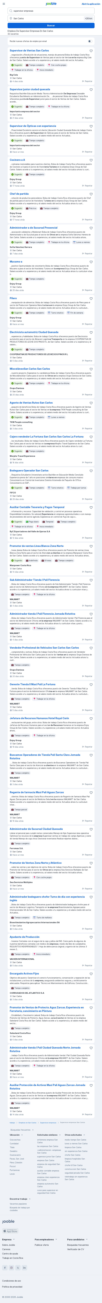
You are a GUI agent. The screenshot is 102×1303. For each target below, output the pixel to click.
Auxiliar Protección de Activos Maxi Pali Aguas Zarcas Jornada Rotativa (47, 1087)
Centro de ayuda (10, 1253)
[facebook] (5, 1267)
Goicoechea (15, 1140)
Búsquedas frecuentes (22, 1130)
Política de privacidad (12, 1286)
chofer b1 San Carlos (74, 1165)
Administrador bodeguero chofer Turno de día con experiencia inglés (47, 898)
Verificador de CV (75, 1249)
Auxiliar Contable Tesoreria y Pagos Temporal (37, 507)
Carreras (6, 1249)
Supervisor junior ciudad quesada (30, 89)
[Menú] (4, 4)
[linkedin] (24, 1267)
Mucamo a (16, 261)
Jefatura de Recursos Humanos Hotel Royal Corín (39, 718)
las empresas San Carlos (47, 1146)
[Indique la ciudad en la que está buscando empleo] (51, 18)
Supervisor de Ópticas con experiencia (33, 126)
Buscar (51, 25)
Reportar (87, 81)
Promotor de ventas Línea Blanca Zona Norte (37, 546)
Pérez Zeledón (16, 1162)
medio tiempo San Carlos (75, 1140)
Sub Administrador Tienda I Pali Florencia (35, 579)
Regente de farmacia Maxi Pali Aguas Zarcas (37, 792)
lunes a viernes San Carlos (76, 1143)
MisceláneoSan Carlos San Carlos (30, 368)
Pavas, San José (17, 1159)
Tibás (12, 1147)
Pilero (13, 298)
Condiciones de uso (11, 1280)
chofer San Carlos (72, 1155)
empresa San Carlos (45, 1160)
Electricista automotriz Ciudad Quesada (34, 332)
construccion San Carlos (75, 1169)
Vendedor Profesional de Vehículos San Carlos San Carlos (44, 647)
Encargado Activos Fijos (24, 973)
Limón (12, 1174)
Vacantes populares (18, 1204)
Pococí (13, 1166)
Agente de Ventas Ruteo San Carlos (31, 402)
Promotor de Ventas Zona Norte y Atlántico (36, 862)
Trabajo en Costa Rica (12, 1258)
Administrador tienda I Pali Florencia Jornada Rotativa (42, 613)
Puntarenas (15, 1170)
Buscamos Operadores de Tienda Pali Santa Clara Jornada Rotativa (45, 756)
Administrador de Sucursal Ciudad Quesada (36, 829)
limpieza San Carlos (73, 1147)
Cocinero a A (17, 159)
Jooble (19, 1297)
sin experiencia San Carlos (76, 1151)
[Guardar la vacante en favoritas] (91, 51)
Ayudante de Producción (25, 937)
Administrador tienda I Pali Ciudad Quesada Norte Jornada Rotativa (45, 1049)
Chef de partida (19, 193)
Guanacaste (15, 1155)
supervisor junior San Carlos (49, 1156)
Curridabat (14, 1143)
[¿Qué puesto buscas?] (51, 11)
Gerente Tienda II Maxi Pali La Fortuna (32, 684)
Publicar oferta (42, 1245)
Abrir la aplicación (91, 4)
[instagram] (11, 1267)
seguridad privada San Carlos (77, 1173)
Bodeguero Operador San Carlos (29, 470)
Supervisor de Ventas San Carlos (29, 50)
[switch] (90, 41)
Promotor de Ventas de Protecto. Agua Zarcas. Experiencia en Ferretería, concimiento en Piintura (47, 1009)
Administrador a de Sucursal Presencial (33, 227)
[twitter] (18, 1267)
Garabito (13, 1151)
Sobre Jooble (8, 1245)
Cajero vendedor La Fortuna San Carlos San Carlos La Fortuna (47, 436)
